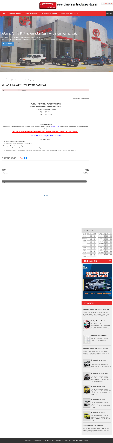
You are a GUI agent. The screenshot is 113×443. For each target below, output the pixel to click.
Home (3, 13)
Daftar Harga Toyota (31, 13)
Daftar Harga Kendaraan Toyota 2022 (99, 335)
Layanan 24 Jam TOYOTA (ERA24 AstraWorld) (93, 425)
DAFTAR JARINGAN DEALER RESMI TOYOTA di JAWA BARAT (95, 348)
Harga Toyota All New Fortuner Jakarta (99, 373)
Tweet (22, 158)
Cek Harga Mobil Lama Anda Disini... (99, 321)
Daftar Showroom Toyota (49, 13)
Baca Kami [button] (7, 44)
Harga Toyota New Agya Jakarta (98, 386)
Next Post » (86, 173)
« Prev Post (5, 173)
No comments (34, 90)
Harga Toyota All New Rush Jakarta (98, 360)
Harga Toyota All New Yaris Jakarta (98, 412)
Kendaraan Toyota (14, 13)
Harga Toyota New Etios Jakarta (98, 399)
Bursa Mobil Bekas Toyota (69, 13)
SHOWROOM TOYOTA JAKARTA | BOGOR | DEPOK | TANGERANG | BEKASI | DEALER (56, 440)
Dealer (15, 90)
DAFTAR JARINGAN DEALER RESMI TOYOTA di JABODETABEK (96, 309)
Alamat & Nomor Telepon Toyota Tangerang (24, 85)
